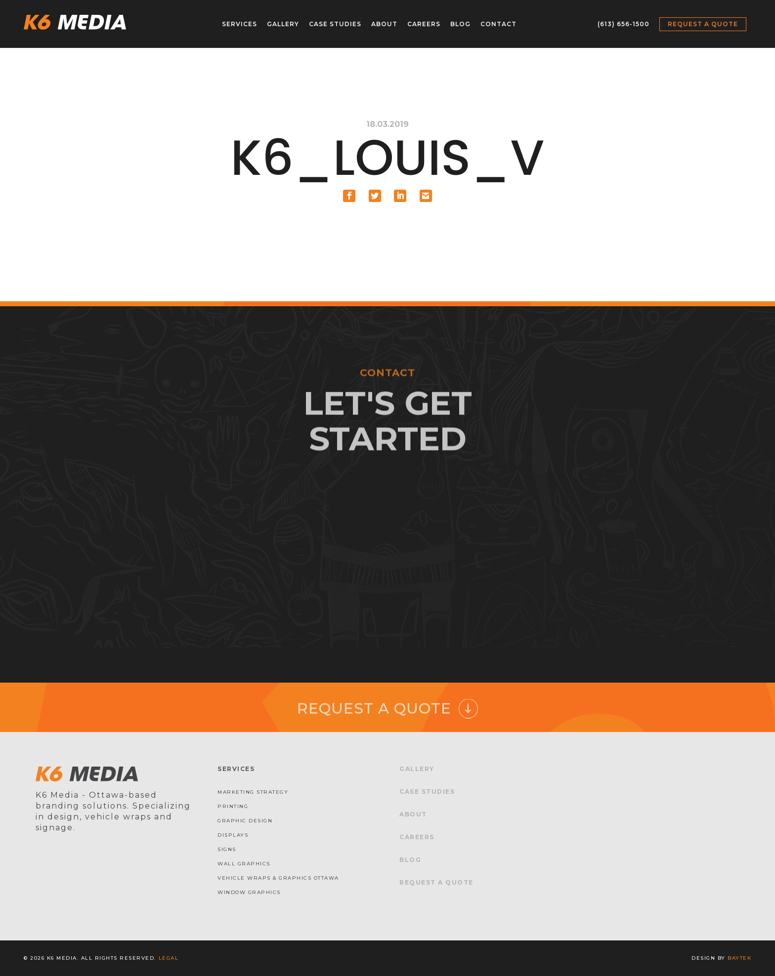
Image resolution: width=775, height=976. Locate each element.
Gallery (283, 24)
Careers (423, 24)
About (384, 24)
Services (239, 24)
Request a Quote (703, 24)
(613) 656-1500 (623, 24)
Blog (460, 24)
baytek (739, 958)
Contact (498, 24)
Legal (169, 958)
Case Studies (335, 24)
